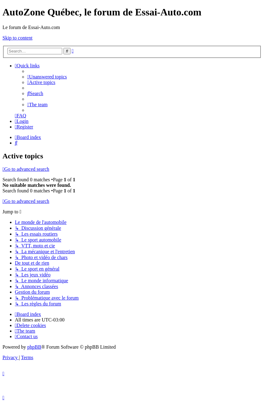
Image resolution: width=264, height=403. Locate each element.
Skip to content (17, 37)
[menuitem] (47, 76)
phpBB (34, 347)
